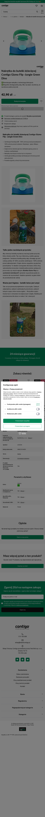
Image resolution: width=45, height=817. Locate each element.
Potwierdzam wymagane (22, 426)
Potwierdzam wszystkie (22, 421)
